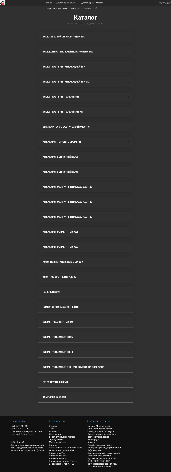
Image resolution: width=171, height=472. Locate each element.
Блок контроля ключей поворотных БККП (68, 51)
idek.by (22, 442)
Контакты (54, 431)
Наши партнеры (57, 442)
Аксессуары (93, 439)
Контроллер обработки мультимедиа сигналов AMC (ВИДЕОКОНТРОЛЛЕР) (102, 458)
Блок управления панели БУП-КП (63, 111)
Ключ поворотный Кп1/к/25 (59, 277)
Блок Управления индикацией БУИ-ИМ (66, 81)
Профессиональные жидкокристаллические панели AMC (65, 449)
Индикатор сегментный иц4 (60, 232)
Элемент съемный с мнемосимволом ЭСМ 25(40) (73, 367)
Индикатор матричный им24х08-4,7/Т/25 (67, 202)
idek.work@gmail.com (22, 434)
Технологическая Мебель (100, 428)
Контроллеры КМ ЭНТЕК (62, 463)
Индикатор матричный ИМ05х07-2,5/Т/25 (67, 187)
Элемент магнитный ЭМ (58, 322)
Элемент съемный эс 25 (58, 337)
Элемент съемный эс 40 (58, 352)
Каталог (53, 445)
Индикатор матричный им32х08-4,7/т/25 (67, 217)
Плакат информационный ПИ (61, 307)
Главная (53, 426)
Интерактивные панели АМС (102, 463)
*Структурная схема (55, 382)
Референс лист (94, 450)
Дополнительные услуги (62, 436)
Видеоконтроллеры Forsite (63, 461)
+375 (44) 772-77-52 (20, 428)
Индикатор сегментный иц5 (60, 247)
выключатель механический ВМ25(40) (66, 127)
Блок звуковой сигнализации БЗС (64, 36)
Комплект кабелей (54, 397)
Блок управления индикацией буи (64, 66)
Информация (56, 434)
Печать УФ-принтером (99, 426)
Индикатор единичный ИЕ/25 (60, 157)
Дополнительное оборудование (103, 453)
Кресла (91, 442)
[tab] (85, 37)
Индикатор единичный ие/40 (60, 172)
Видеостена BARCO (58, 455)
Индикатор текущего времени (62, 142)
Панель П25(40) (51, 292)
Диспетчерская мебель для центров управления (101, 435)
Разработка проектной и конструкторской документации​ (104, 446)
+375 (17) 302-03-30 (20, 426)
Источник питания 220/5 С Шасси (63, 262)
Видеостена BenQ (58, 458)
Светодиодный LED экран (100, 431)
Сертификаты (56, 439)
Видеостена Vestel (58, 453)
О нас (51, 428)
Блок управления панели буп (61, 96)
